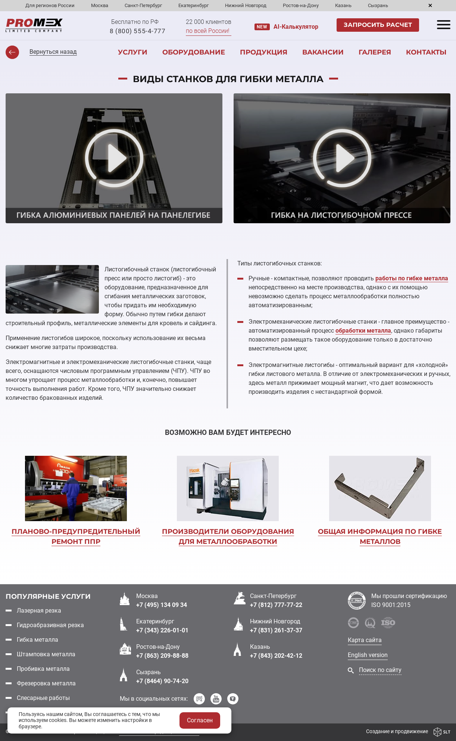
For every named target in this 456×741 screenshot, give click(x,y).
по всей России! (207, 30)
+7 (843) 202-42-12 (276, 655)
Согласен (200, 720)
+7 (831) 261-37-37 (276, 629)
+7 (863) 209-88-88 (162, 655)
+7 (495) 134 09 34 (161, 604)
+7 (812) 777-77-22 (276, 604)
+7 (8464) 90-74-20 (162, 680)
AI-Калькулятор (296, 26)
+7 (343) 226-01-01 (162, 629)
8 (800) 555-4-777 (137, 31)
